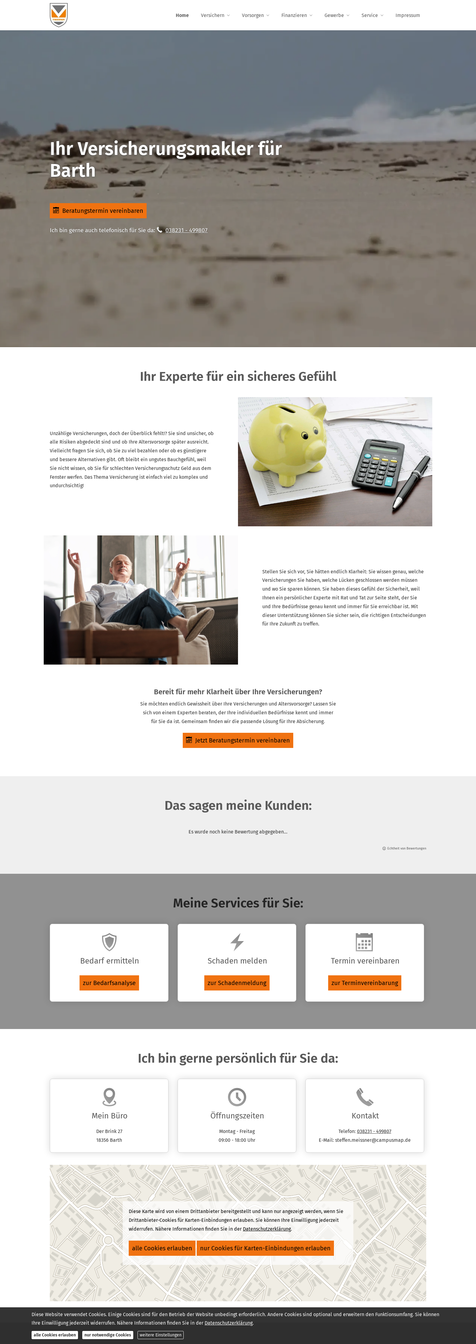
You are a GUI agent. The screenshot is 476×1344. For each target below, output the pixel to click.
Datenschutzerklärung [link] (267, 1229)
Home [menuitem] (182, 15)
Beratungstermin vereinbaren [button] (99, 210)
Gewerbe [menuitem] (334, 15)
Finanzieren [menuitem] (294, 15)
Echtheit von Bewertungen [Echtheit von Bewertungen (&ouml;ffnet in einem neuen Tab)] (406, 851)
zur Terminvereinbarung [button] (365, 983)
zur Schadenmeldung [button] (237, 983)
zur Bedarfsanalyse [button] (109, 983)
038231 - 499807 (186, 231)
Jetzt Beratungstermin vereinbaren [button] (238, 741)
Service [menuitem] (370, 15)
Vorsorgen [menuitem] (253, 15)
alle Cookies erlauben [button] (155, 1246)
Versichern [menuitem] (212, 15)
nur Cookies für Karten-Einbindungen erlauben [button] (235, 1246)
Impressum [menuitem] (408, 15)
